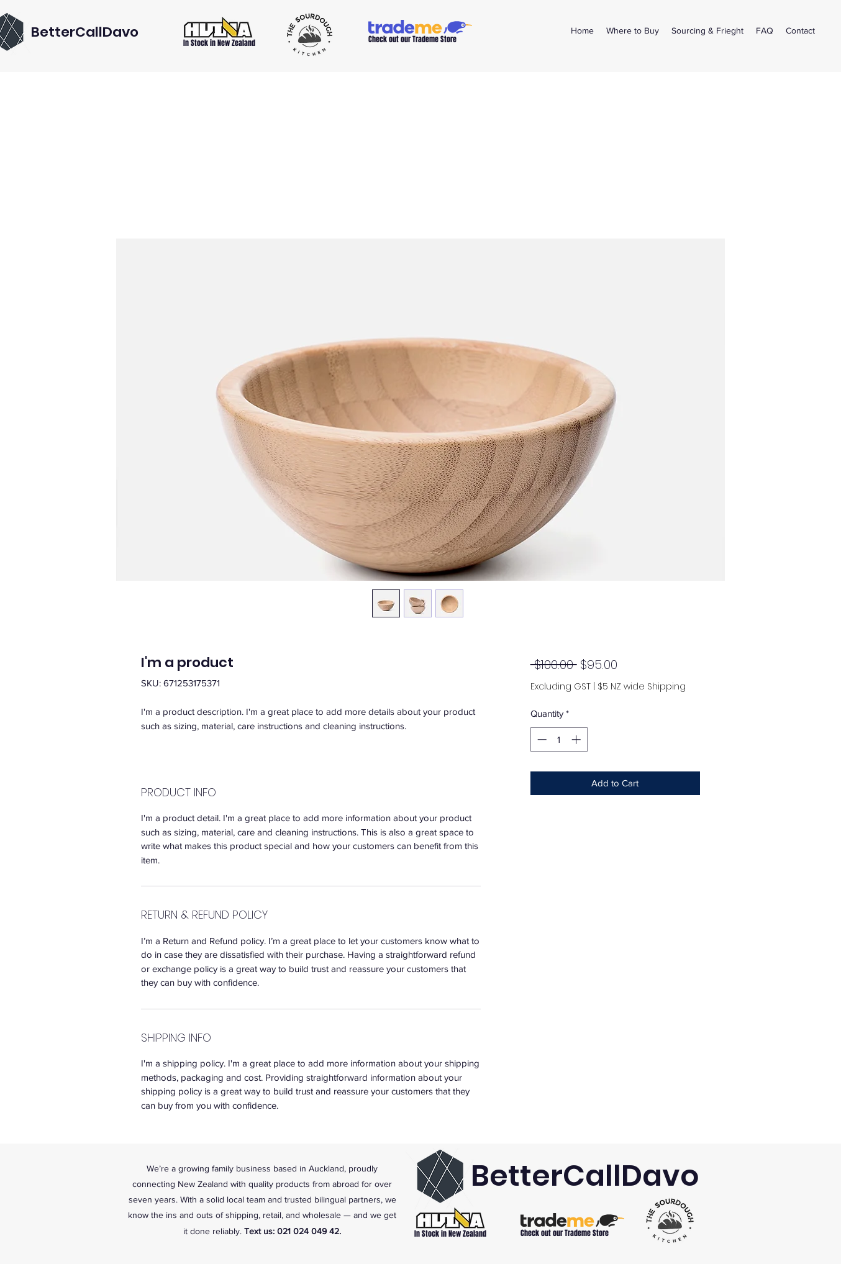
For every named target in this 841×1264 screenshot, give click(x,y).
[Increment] (577, 739)
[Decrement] (540, 739)
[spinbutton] (558, 739)
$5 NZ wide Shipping (642, 687)
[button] (632, 30)
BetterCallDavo (85, 32)
